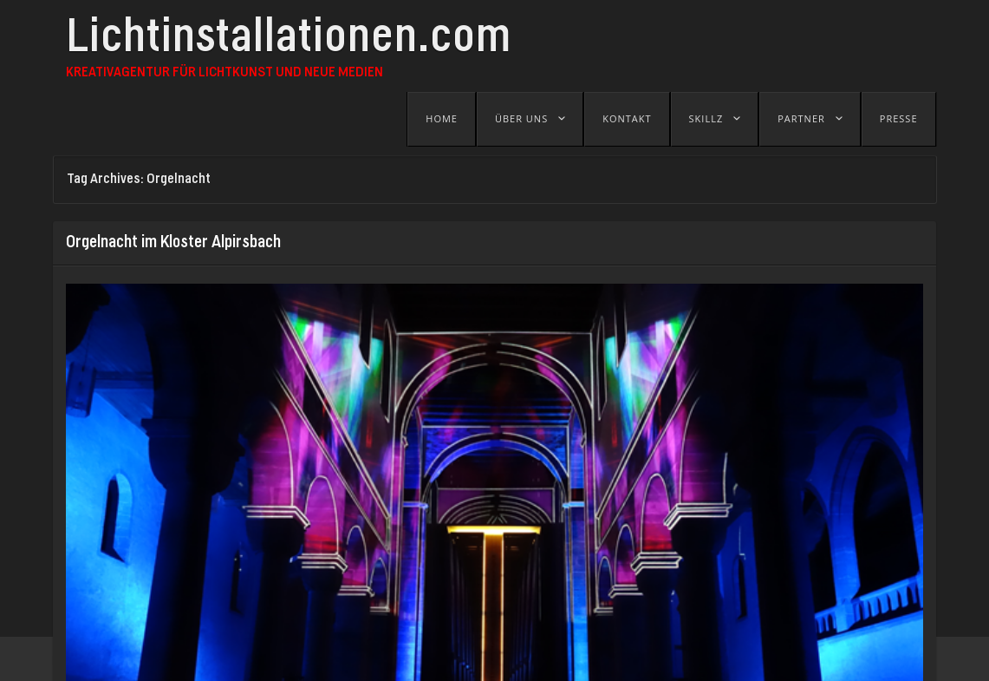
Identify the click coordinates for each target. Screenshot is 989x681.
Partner (801, 118)
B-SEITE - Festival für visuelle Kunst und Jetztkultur (412, 659)
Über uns (521, 118)
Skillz (706, 118)
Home (442, 118)
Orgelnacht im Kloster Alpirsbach (173, 243)
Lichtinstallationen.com (288, 40)
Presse (899, 118)
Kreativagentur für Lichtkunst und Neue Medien (224, 73)
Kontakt (626, 118)
